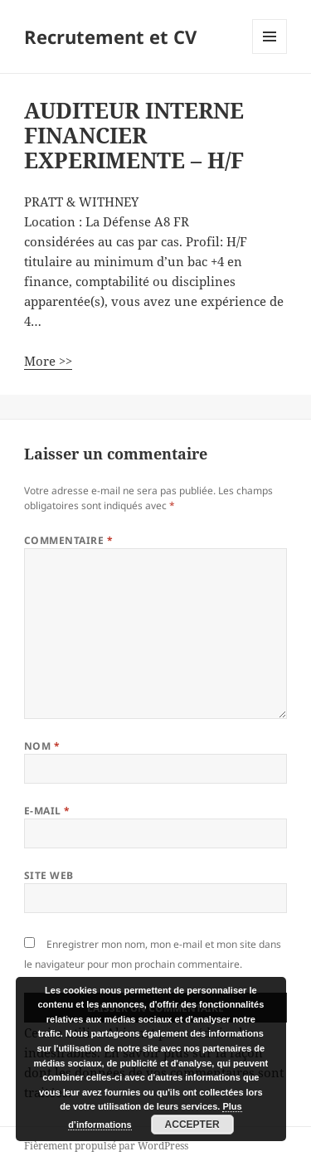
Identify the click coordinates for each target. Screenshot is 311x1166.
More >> (48, 360)
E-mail (47, 811)
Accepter (192, 1124)
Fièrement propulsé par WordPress (106, 1146)
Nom (42, 746)
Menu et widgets (270, 53)
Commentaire (68, 540)
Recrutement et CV (110, 36)
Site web (49, 875)
